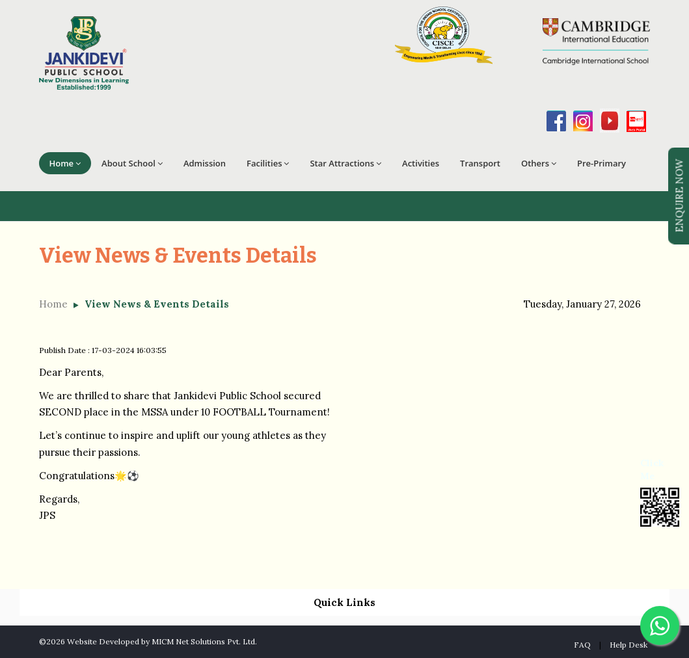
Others (538, 163)
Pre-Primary (601, 163)
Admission (204, 163)
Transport (480, 163)
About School (132, 163)
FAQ (582, 645)
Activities (420, 163)
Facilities (268, 163)
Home (65, 163)
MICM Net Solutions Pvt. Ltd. (204, 641)
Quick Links (344, 602)
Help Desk (628, 645)
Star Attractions (345, 163)
